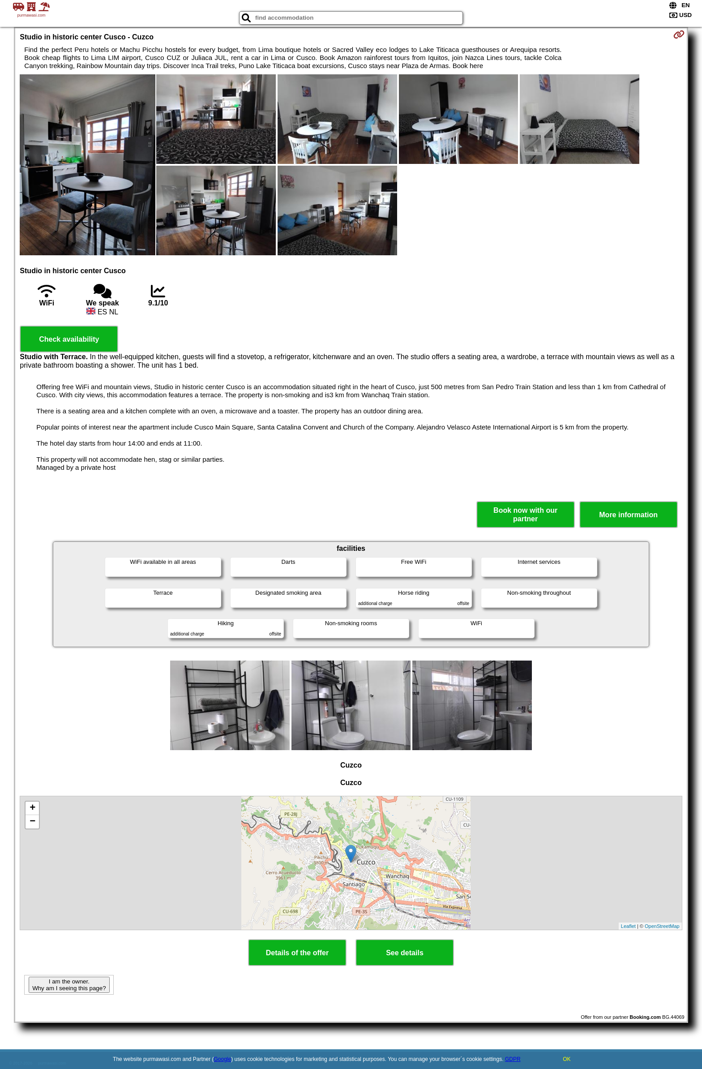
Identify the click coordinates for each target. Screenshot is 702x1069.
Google (222, 1059)
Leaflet (628, 926)
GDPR (513, 1059)
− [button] (32, 822)
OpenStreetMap (662, 926)
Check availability (69, 339)
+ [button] (32, 808)
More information (628, 515)
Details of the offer (297, 953)
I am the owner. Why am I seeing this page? (69, 985)
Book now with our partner (525, 515)
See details (405, 953)
